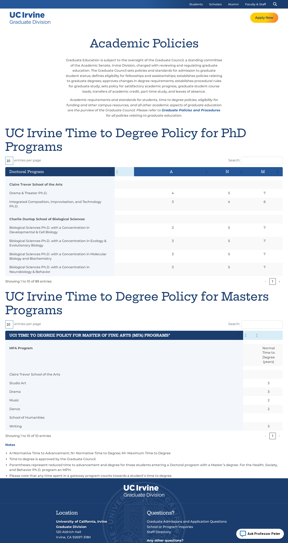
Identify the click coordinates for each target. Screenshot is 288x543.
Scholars (215, 4)
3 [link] (243, 259)
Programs (162, 18)
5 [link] (257, 259)
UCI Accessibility (218, 537)
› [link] (279, 259)
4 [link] (250, 259)
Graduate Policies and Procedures (191, 110)
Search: (234, 160)
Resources (210, 18)
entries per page (27, 160)
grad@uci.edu (78, 514)
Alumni (233, 4)
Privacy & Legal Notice (136, 537)
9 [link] (273, 259)
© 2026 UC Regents (72, 537)
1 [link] (229, 259)
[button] (275, 4)
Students (196, 4)
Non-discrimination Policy (180, 537)
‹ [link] (222, 259)
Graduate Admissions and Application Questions (187, 485)
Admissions (185, 18)
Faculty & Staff (255, 4)
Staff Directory (159, 495)
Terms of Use (103, 537)
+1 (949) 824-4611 (82, 509)
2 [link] (236, 259)
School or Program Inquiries (170, 490)
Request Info (236, 18)
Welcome (139, 18)
